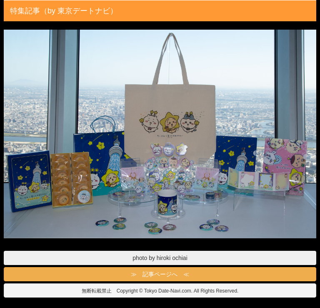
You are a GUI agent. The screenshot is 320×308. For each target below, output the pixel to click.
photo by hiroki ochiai (160, 258)
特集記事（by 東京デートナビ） (64, 11)
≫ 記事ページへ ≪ (160, 274)
